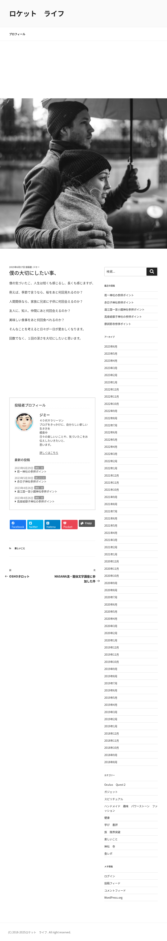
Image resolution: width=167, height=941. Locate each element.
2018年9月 (110, 755)
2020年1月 (110, 640)
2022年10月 (111, 404)
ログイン (109, 876)
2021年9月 (110, 497)
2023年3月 (110, 368)
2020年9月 (110, 583)
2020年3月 (110, 626)
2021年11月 (111, 482)
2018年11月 (111, 740)
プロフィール (17, 34)
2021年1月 (110, 554)
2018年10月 (111, 748)
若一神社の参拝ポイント (32, 471)
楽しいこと (40, 477)
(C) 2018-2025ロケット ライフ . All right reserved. (39, 932)
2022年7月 (110, 425)
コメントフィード (115, 890)
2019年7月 (110, 683)
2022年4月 (110, 447)
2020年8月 (110, 590)
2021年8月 (110, 504)
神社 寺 (39, 467)
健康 (107, 817)
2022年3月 (110, 454)
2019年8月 (110, 676)
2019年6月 (110, 690)
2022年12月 (111, 389)
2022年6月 (110, 432)
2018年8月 (110, 762)
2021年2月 (110, 547)
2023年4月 (110, 360)
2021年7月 (110, 511)
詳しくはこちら (48, 452)
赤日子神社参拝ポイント (32, 481)
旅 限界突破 (112, 832)
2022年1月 (110, 468)
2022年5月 (110, 439)
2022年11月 (111, 396)
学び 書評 (111, 825)
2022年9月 (110, 411)
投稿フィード (112, 883)
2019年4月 (110, 705)
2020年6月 (110, 604)
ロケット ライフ (36, 13)
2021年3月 (110, 540)
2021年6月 (110, 518)
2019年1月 (110, 726)
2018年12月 (111, 733)
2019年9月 (110, 669)
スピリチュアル (113, 799)
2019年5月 (110, 697)
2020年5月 (110, 611)
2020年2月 (110, 633)
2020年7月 (110, 597)
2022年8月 (110, 418)
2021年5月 (110, 525)
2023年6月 (110, 346)
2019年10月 (111, 662)
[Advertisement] (83, 69)
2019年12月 (111, 647)
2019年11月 (111, 654)
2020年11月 (111, 568)
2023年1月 (110, 382)
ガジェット (111, 792)
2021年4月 (110, 533)
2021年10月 (111, 489)
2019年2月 (110, 719)
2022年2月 (110, 461)
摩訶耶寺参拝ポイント (117, 324)
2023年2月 (110, 375)
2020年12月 (111, 561)
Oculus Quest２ (115, 784)
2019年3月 (110, 712)
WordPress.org (113, 897)
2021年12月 (111, 475)
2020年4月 (110, 618)
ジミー (36, 267)
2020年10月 (111, 576)
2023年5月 (110, 353)
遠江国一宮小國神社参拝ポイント (37, 491)
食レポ (108, 853)
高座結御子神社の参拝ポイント (36, 501)
